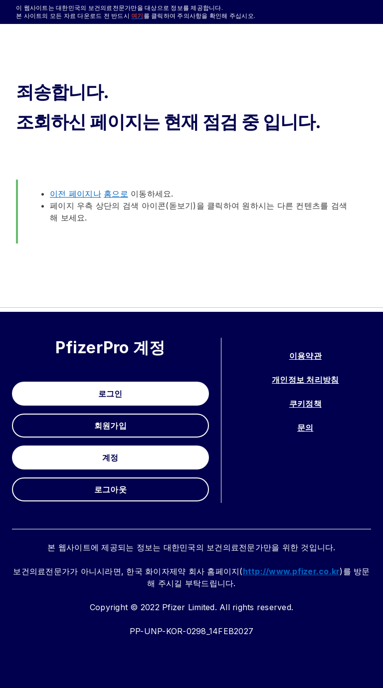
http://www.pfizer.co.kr (291, 571)
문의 (305, 428)
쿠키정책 (305, 404)
